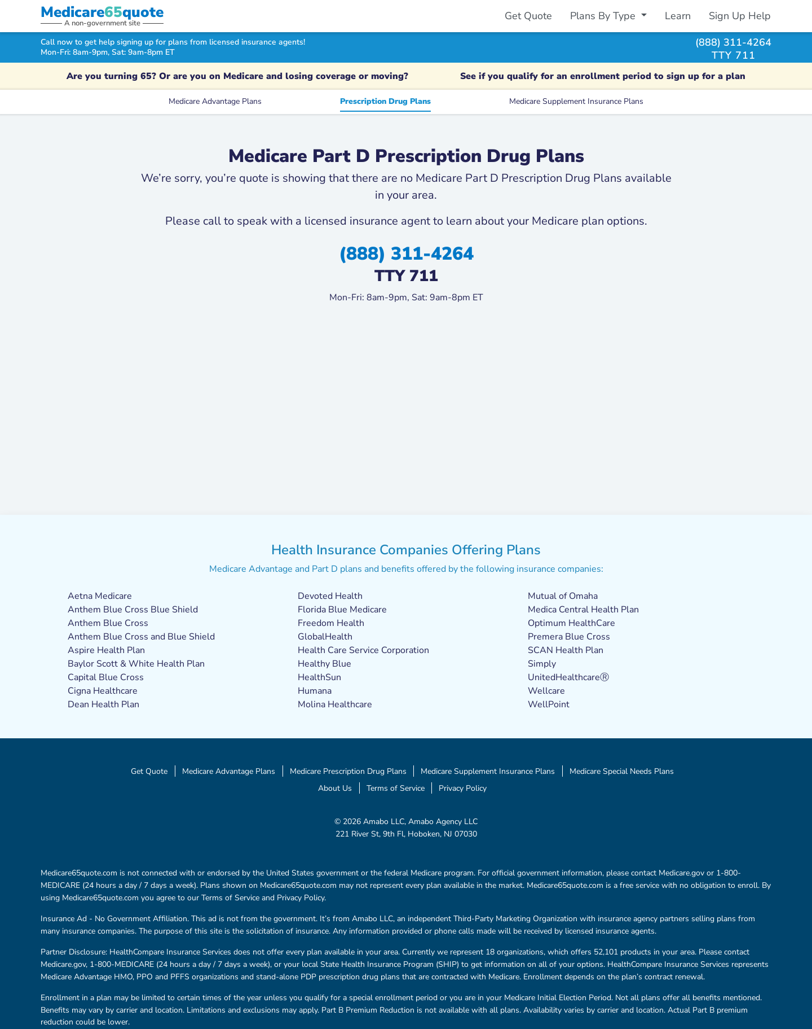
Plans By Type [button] (604, 16)
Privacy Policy (463, 788)
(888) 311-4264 (733, 42)
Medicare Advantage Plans (215, 101)
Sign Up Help (740, 16)
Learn (678, 16)
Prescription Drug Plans (385, 101)
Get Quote (528, 16)
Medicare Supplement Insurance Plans (576, 101)
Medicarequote (102, 12)
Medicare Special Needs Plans (622, 771)
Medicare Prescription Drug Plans (348, 771)
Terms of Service (396, 788)
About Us (335, 788)
